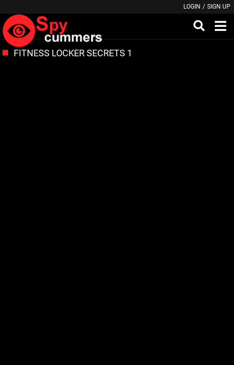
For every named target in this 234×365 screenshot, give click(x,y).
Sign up (218, 6)
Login (192, 6)
